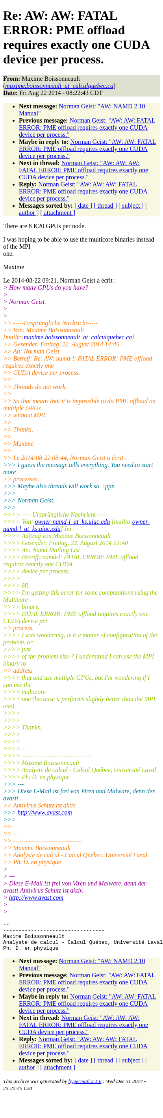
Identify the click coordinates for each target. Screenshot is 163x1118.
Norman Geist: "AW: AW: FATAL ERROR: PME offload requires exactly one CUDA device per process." (87, 127)
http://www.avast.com (44, 812)
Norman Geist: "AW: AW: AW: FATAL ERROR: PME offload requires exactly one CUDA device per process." (83, 170)
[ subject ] (131, 205)
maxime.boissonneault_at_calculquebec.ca (78, 337)
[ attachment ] (57, 212)
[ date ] (83, 205)
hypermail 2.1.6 (85, 1087)
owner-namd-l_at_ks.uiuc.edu (72, 521)
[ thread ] (105, 205)
